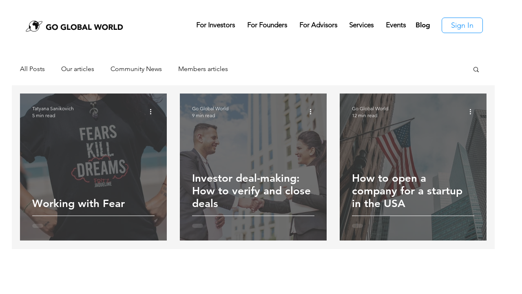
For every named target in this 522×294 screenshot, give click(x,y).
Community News (136, 69)
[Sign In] (462, 25)
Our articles (77, 69)
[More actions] (153, 111)
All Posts (32, 69)
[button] (476, 70)
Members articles (203, 69)
